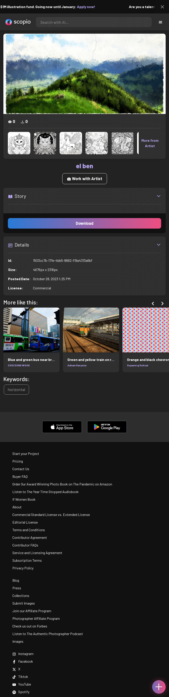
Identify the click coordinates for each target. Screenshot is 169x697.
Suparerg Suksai (137, 365)
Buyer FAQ (20, 476)
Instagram (22, 653)
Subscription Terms (27, 560)
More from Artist (149, 143)
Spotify (20, 692)
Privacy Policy (22, 568)
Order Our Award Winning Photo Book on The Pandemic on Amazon (62, 484)
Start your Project (25, 453)
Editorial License (25, 522)
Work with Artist (84, 178)
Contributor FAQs (25, 545)
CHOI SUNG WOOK (19, 365)
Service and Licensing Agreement (37, 553)
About (17, 507)
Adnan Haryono (77, 365)
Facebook (22, 661)
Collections (20, 595)
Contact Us (20, 469)
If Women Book (24, 499)
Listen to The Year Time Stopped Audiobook (45, 491)
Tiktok (20, 676)
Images (17, 641)
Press (16, 588)
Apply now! (89, 6)
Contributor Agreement (29, 537)
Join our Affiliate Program (31, 611)
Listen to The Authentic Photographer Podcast (47, 633)
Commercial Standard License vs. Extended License (51, 514)
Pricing (17, 461)
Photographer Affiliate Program (36, 618)
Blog (15, 580)
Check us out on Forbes (29, 626)
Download (84, 223)
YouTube (21, 684)
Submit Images (23, 603)
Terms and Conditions (28, 530)
